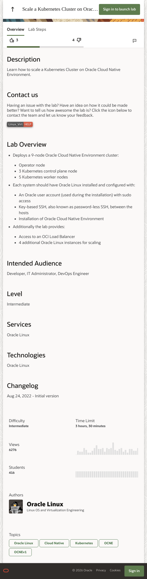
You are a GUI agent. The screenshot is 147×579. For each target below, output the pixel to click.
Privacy (101, 570)
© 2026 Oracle (82, 570)
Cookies (115, 570)
